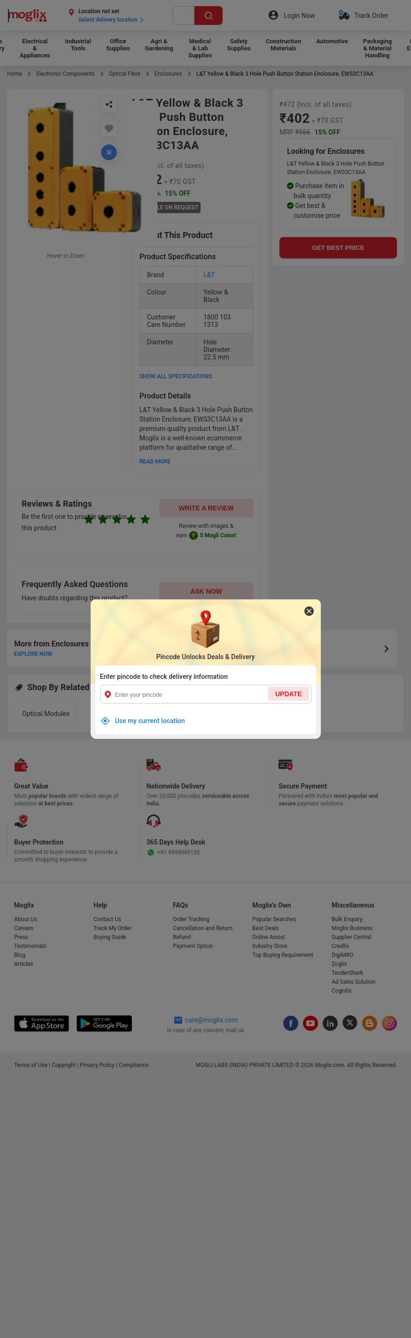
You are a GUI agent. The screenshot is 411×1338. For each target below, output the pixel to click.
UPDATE (288, 694)
